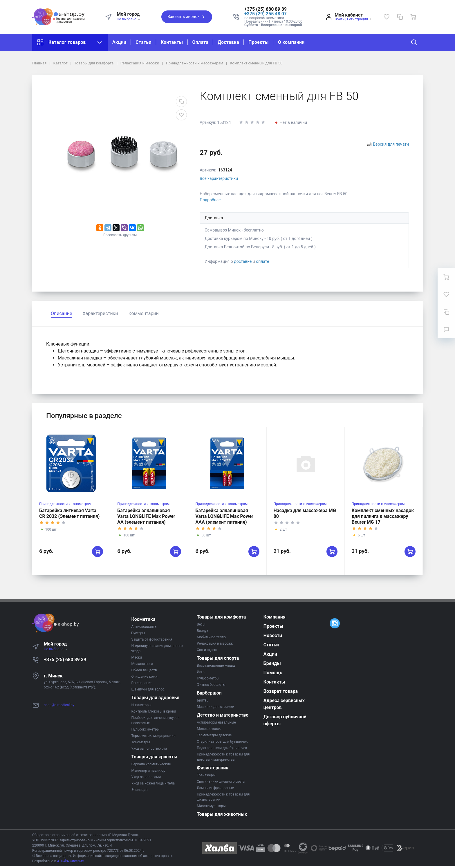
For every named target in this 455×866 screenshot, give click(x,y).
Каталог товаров (70, 42)
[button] (273, 9)
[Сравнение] (400, 17)
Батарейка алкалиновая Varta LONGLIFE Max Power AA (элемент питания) (146, 516)
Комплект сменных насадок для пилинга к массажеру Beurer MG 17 (383, 516)
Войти (339, 19)
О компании (291, 42)
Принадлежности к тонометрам (65, 504)
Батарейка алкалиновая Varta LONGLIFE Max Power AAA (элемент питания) (224, 516)
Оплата (200, 42)
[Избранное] (386, 17)
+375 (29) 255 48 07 (265, 14)
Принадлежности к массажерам (300, 504)
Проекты (258, 42)
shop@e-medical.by (59, 705)
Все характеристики (219, 178)
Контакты (172, 42)
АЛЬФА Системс (70, 861)
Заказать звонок (186, 16)
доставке (243, 261)
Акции (119, 42)
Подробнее (210, 200)
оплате (262, 261)
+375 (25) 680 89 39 (65, 659)
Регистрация (357, 19)
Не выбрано (129, 19)
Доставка (228, 42)
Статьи (143, 42)
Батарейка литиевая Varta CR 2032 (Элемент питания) (69, 513)
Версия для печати (391, 144)
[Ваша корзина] (413, 17)
